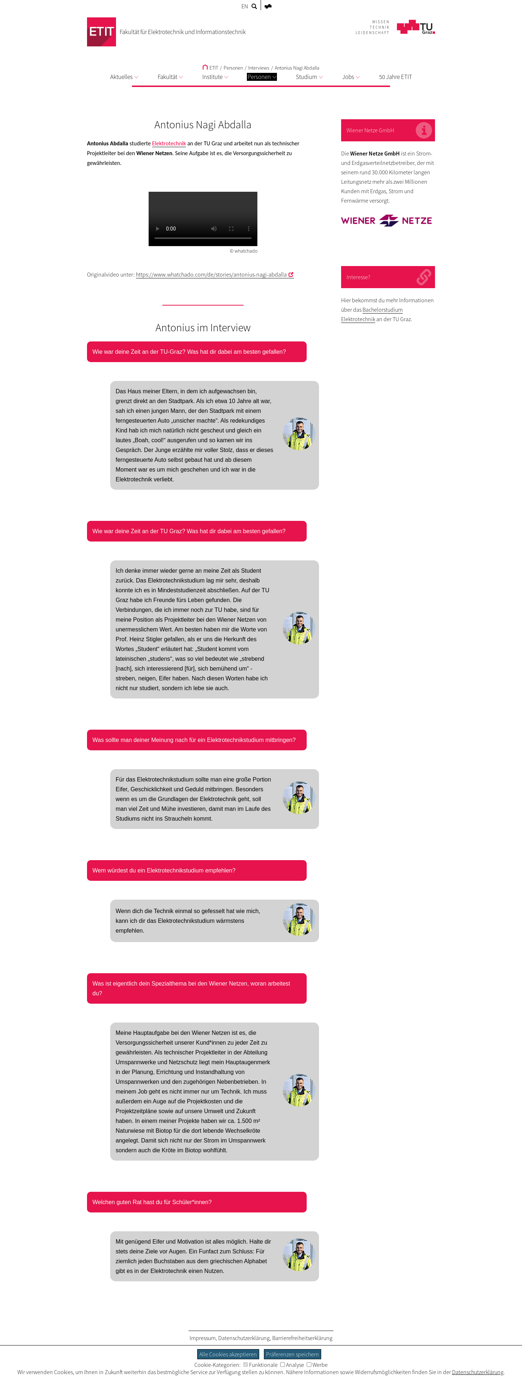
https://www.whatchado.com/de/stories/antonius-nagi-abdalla (211, 274)
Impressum (203, 1337)
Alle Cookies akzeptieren (228, 1354)
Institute (215, 77)
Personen (262, 77)
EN (244, 6)
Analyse (292, 1364)
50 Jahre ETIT (395, 77)
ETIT (210, 68)
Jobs (351, 77)
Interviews (258, 68)
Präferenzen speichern (292, 1354)
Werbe (317, 1364)
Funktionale (260, 1364)
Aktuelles (124, 77)
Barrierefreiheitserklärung (302, 1337)
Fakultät (170, 77)
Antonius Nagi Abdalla (297, 68)
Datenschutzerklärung (244, 1337)
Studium (309, 77)
